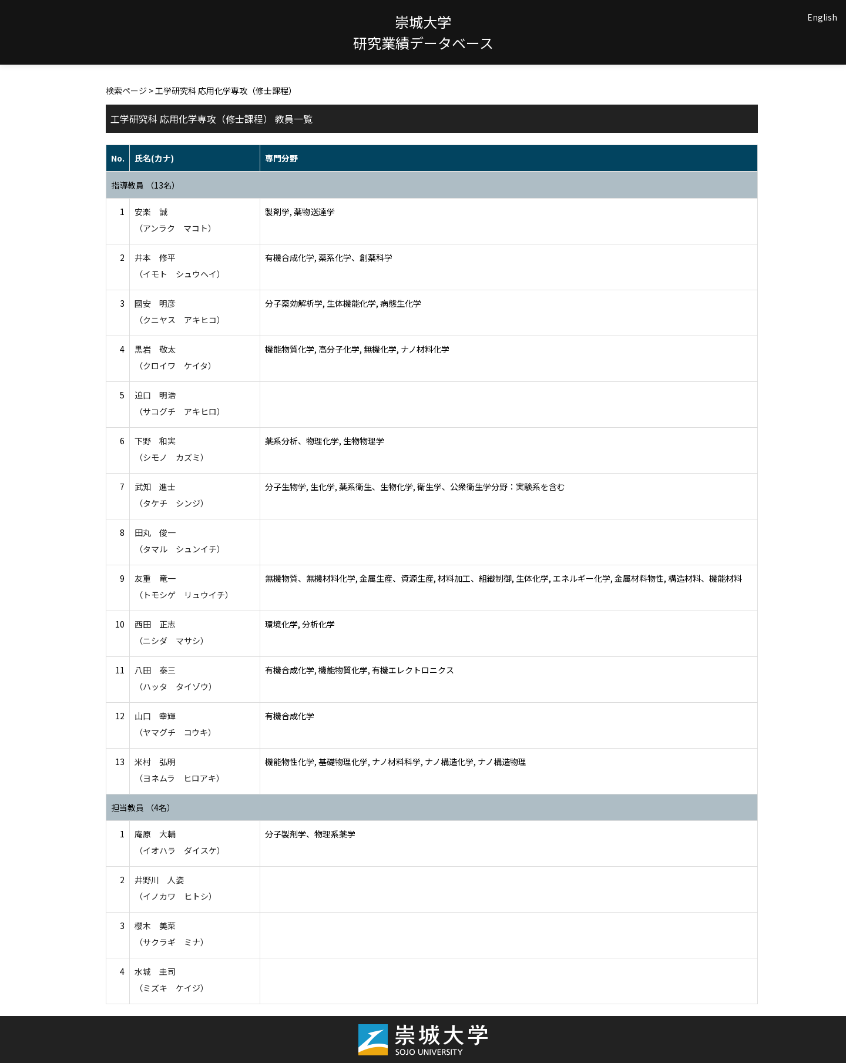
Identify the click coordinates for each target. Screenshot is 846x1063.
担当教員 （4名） (143, 807)
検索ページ (126, 90)
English (822, 17)
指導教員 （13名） (145, 185)
